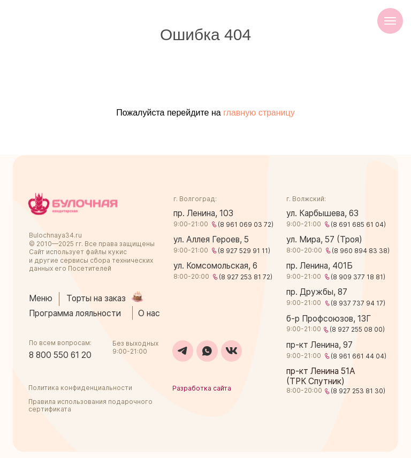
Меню (40, 298)
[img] (73, 204)
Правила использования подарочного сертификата (90, 405)
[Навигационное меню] (390, 21)
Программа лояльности (75, 313)
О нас (149, 313)
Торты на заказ (96, 298)
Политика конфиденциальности (80, 388)
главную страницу (259, 112)
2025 (66, 244)
